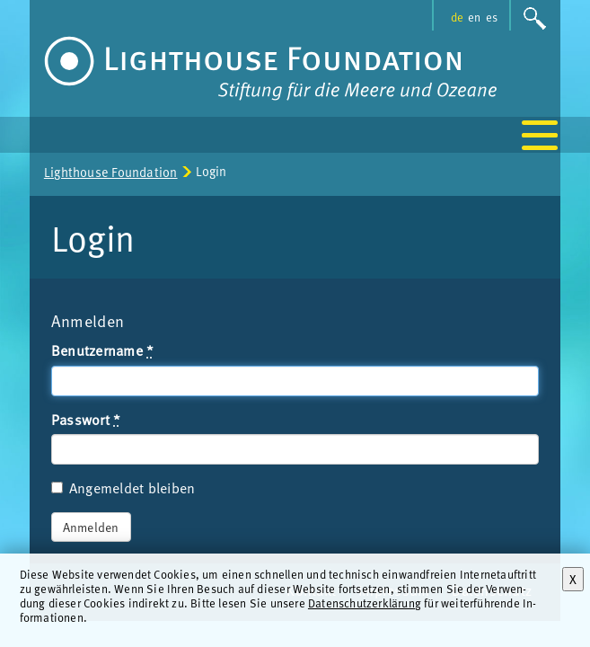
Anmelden (91, 527)
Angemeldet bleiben (123, 488)
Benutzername (102, 350)
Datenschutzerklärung (364, 602)
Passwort (86, 420)
